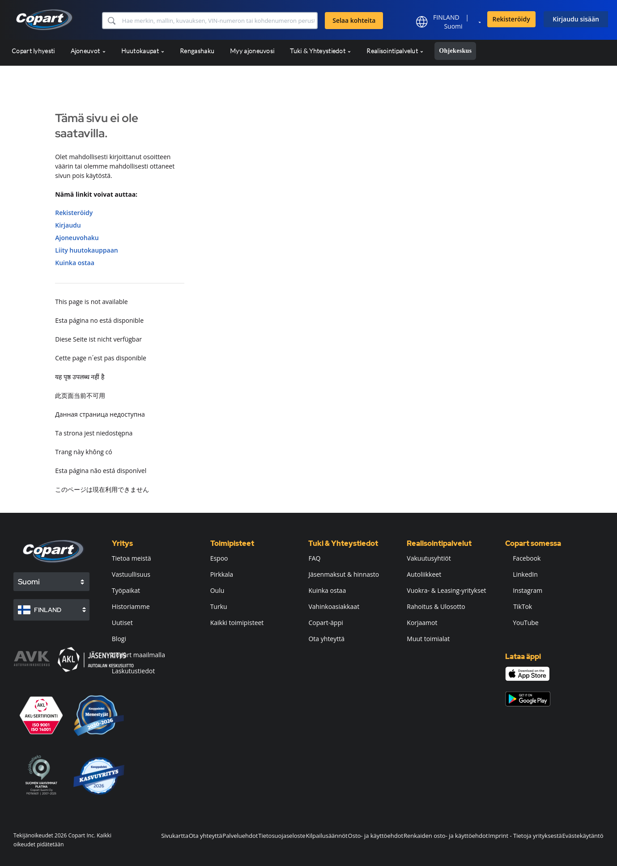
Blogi (119, 638)
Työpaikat (126, 590)
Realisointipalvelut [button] (394, 51)
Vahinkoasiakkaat (333, 606)
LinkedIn (521, 574)
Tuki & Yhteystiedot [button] (320, 51)
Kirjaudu (68, 225)
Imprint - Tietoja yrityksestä (525, 836)
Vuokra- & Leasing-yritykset (446, 590)
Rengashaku (197, 51)
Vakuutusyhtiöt (429, 558)
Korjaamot (422, 622)
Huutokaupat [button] (143, 51)
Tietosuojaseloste (281, 836)
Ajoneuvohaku (77, 237)
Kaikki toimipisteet (237, 622)
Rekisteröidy (511, 19)
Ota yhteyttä (326, 638)
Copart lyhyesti (33, 51)
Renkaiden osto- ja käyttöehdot (446, 836)
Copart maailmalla (138, 655)
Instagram (523, 590)
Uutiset (122, 622)
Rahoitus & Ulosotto (436, 606)
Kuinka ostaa (74, 262)
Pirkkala (221, 574)
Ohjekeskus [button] (455, 50)
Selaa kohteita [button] (353, 20)
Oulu (217, 590)
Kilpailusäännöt (326, 836)
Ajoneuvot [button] (88, 51)
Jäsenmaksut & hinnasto (343, 574)
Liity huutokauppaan (86, 250)
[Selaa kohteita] (219, 20)
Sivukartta (174, 836)
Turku (218, 606)
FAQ (314, 558)
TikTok (518, 606)
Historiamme (131, 606)
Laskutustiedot (133, 671)
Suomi (453, 26)
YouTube (522, 622)
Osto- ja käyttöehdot (376, 836)
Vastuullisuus (131, 574)
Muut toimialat (428, 638)
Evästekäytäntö (583, 836)
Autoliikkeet (424, 574)
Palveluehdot (240, 836)
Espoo (219, 558)
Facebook (522, 558)
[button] (111, 20)
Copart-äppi (325, 622)
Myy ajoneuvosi (252, 51)
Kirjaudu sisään (576, 19)
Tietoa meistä (131, 558)
